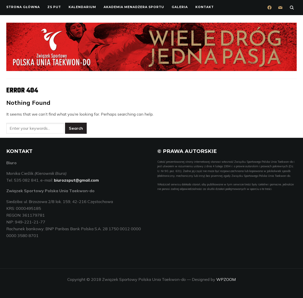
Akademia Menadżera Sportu (134, 7)
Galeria (180, 7)
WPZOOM (226, 279)
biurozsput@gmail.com (76, 180)
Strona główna (23, 7)
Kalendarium (82, 7)
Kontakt (204, 7)
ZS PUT (54, 7)
